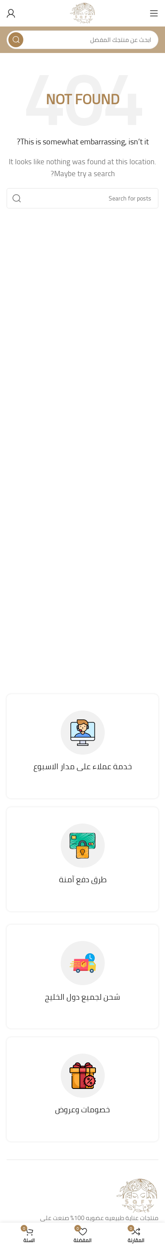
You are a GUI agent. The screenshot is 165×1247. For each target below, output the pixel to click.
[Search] (82, 39)
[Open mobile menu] (154, 13)
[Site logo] (82, 12)
